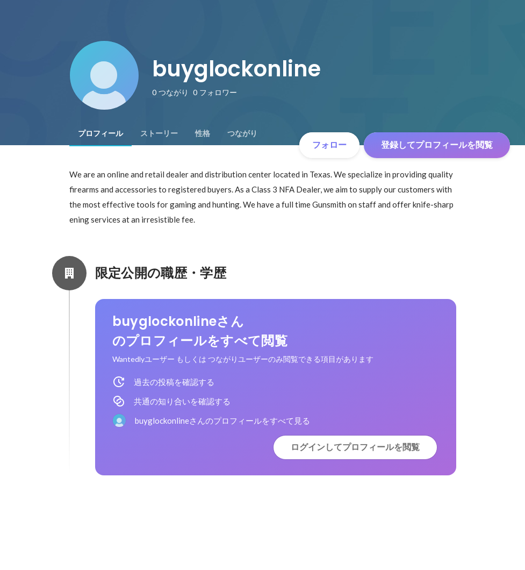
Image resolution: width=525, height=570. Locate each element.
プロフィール (100, 133)
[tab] (100, 133)
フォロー (329, 145)
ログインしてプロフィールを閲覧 (355, 447)
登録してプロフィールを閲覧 (437, 145)
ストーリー (159, 133)
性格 (202, 133)
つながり (242, 133)
